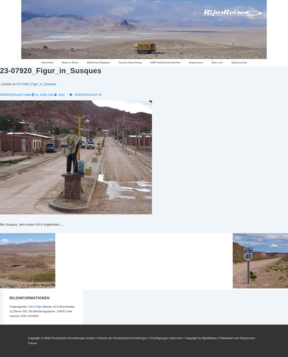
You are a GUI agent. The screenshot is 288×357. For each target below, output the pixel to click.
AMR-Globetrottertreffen (165, 62)
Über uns (217, 62)
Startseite (47, 62)
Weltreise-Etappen (98, 62)
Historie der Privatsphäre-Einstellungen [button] (122, 338)
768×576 (33, 306)
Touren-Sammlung (130, 62)
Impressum (196, 62)
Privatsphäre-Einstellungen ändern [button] (73, 338)
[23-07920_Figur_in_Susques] (44, 94)
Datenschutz (239, 62)
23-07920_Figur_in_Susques (36, 84)
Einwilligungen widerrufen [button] (166, 338)
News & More (70, 62)
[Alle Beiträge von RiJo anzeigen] (60, 94)
